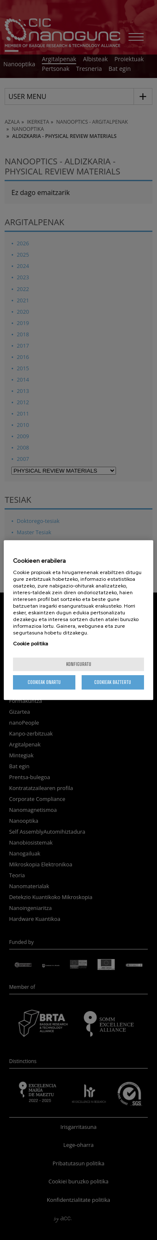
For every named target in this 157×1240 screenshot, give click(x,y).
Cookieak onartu (44, 682)
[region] (78, 620)
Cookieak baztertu (112, 682)
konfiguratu (78, 664)
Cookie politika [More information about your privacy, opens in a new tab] (30, 643)
